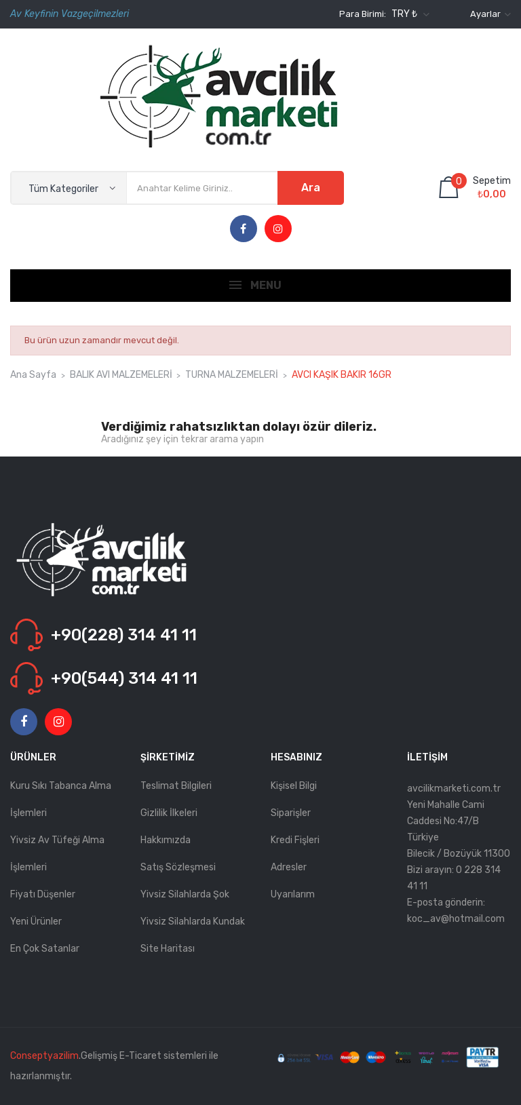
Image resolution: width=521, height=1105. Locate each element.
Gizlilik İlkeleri (168, 813)
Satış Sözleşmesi (178, 867)
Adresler (289, 867)
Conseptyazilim (44, 1056)
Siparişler (291, 813)
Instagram (278, 229)
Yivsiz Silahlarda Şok (184, 894)
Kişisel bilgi (294, 786)
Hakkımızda (165, 840)
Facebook (243, 229)
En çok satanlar (44, 948)
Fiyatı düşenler (42, 894)
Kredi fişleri (295, 840)
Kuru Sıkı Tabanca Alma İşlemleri (60, 799)
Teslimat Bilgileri (176, 786)
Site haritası (167, 948)
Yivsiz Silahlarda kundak (192, 921)
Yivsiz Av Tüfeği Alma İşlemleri (57, 853)
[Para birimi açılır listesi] (408, 14)
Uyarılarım (293, 894)
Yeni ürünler (36, 921)
